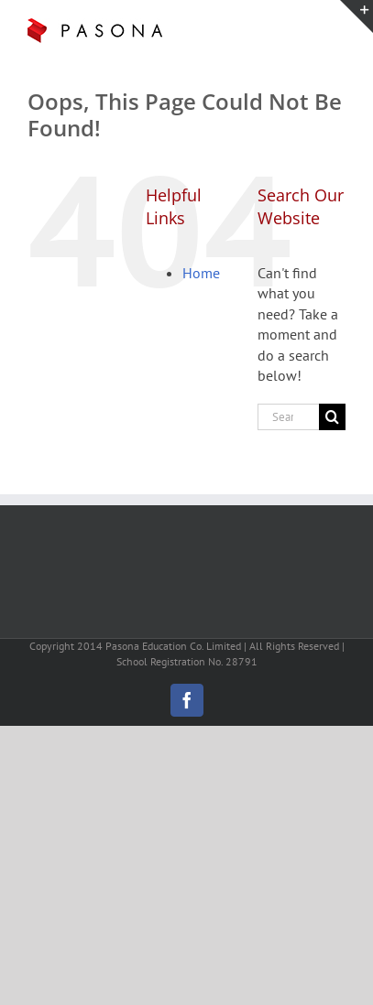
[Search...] (288, 417)
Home (201, 273)
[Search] (332, 417)
